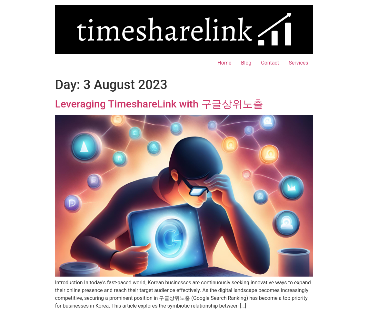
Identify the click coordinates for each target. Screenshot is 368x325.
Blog (246, 63)
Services (298, 63)
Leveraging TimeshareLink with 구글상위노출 (159, 104)
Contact (270, 63)
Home (224, 63)
